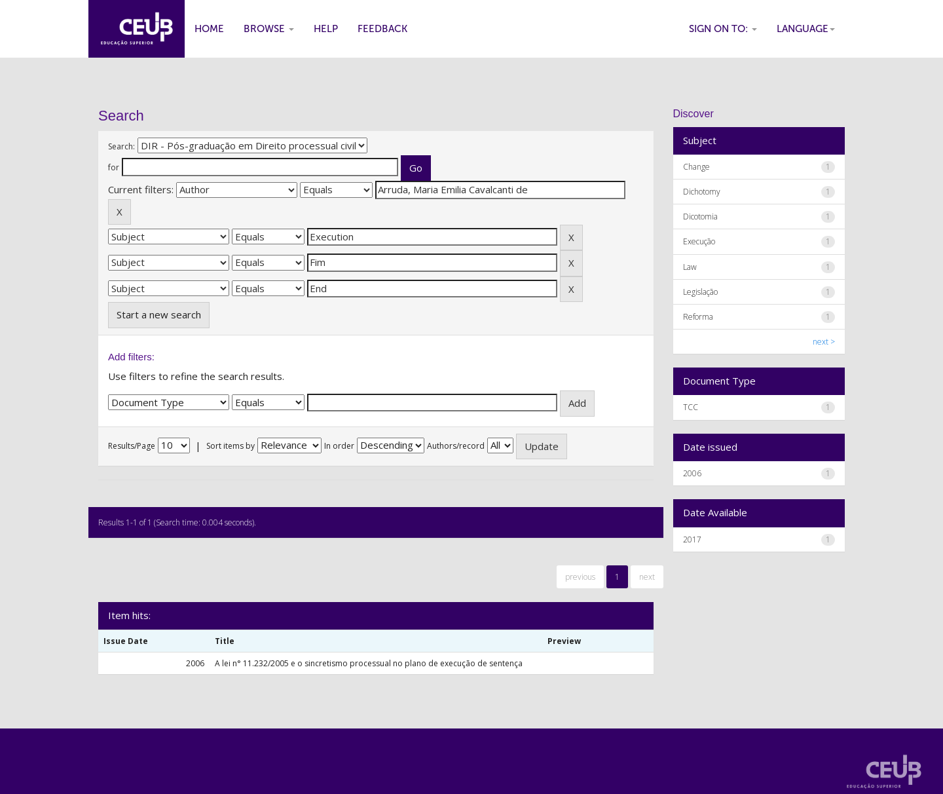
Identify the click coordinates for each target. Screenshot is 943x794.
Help (326, 29)
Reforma (698, 316)
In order (339, 445)
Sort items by (230, 445)
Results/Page (131, 445)
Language (806, 29)
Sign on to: (723, 29)
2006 (692, 473)
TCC (690, 407)
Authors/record (456, 445)
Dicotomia (700, 216)
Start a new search (159, 314)
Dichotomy (701, 191)
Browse (269, 29)
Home (209, 29)
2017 (692, 539)
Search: (121, 146)
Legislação (700, 291)
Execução (699, 241)
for (113, 167)
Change (696, 166)
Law (690, 267)
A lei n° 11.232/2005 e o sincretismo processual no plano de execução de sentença (369, 663)
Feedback (382, 29)
